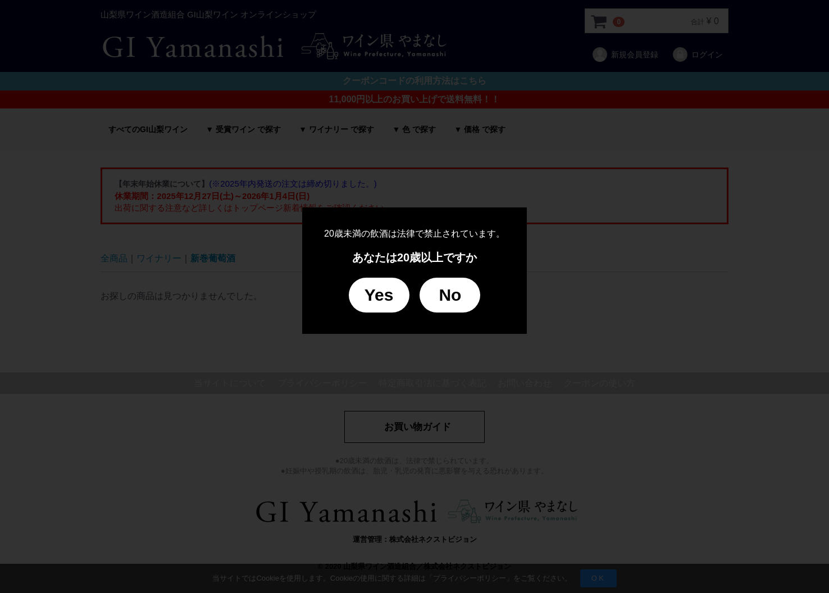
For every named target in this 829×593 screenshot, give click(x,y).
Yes (379, 295)
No (450, 295)
